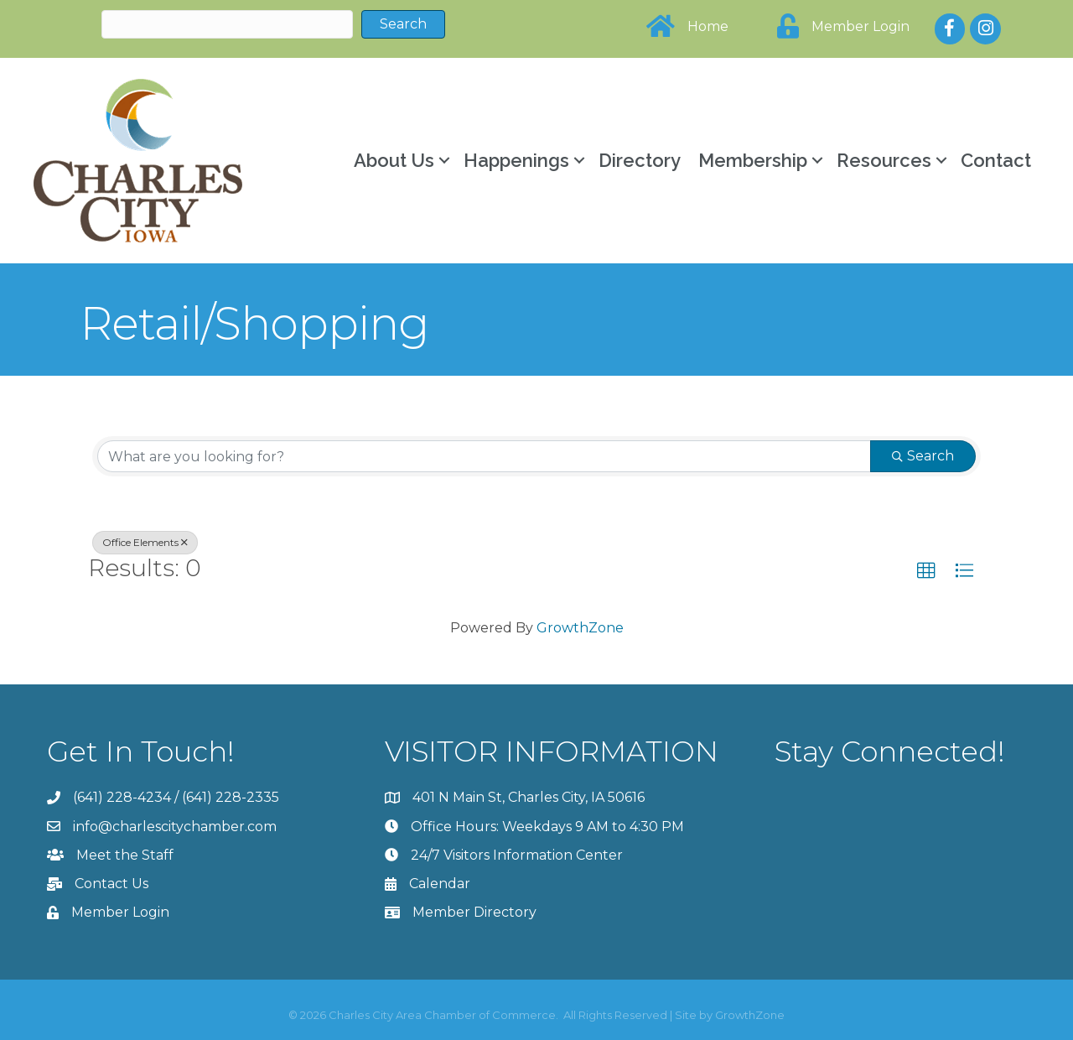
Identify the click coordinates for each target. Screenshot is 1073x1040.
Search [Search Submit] (923, 456)
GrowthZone (580, 628)
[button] (926, 571)
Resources (884, 160)
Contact (996, 160)
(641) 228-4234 (122, 797)
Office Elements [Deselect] (145, 542)
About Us (394, 160)
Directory (640, 160)
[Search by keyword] (484, 456)
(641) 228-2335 (230, 797)
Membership (752, 160)
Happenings (516, 160)
